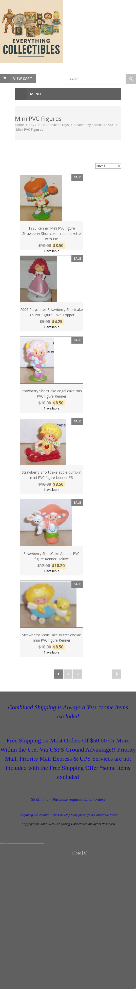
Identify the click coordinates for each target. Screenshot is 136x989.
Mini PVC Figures (29, 129)
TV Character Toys (55, 124)
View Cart (22, 78)
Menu (28, 94)
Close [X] (80, 853)
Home (19, 124)
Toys (32, 124)
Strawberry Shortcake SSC (94, 124)
